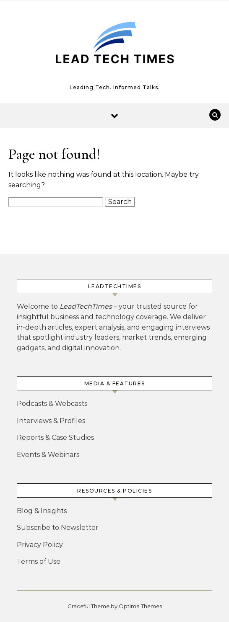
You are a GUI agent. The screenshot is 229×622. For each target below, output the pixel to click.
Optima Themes (140, 606)
